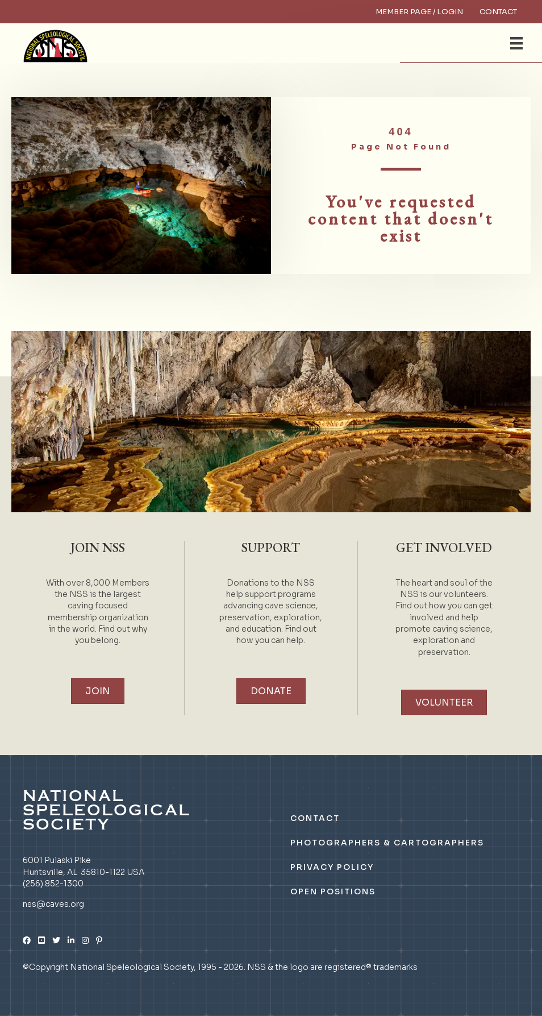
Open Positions (333, 891)
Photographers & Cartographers (387, 842)
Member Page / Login (419, 11)
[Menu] (516, 43)
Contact (498, 11)
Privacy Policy (332, 867)
